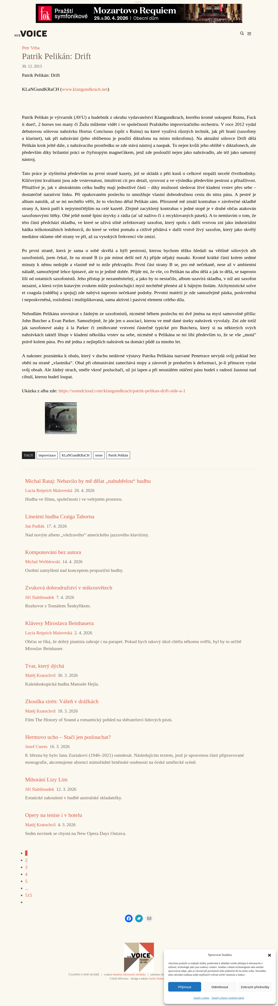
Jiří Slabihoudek (39, 597)
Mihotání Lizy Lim (46, 779)
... (27, 888)
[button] (269, 955)
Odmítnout (219, 987)
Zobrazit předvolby (255, 987)
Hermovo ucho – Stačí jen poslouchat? (68, 737)
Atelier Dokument (158, 978)
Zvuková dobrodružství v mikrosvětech (68, 588)
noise (97, 455)
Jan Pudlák (34, 526)
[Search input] (222, 33)
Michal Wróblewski (42, 562)
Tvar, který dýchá (44, 666)
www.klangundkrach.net (85, 89)
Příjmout (184, 987)
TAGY (28, 455)
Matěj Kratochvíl (40, 675)
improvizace (46, 455)
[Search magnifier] (242, 33)
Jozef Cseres (36, 746)
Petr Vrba (31, 47)
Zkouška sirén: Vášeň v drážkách (62, 701)
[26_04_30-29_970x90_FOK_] (139, 13)
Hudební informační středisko (129, 974)
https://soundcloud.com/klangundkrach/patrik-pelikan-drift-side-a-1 (122, 390)
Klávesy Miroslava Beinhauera (59, 623)
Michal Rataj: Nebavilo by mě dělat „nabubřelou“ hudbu (88, 481)
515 (28, 895)
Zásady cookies (201, 997)
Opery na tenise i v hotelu (53, 815)
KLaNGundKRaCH (74, 455)
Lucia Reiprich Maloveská (48, 490)
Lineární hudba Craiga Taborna (59, 516)
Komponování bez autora (53, 552)
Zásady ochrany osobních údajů (228, 997)
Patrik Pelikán (116, 455)
